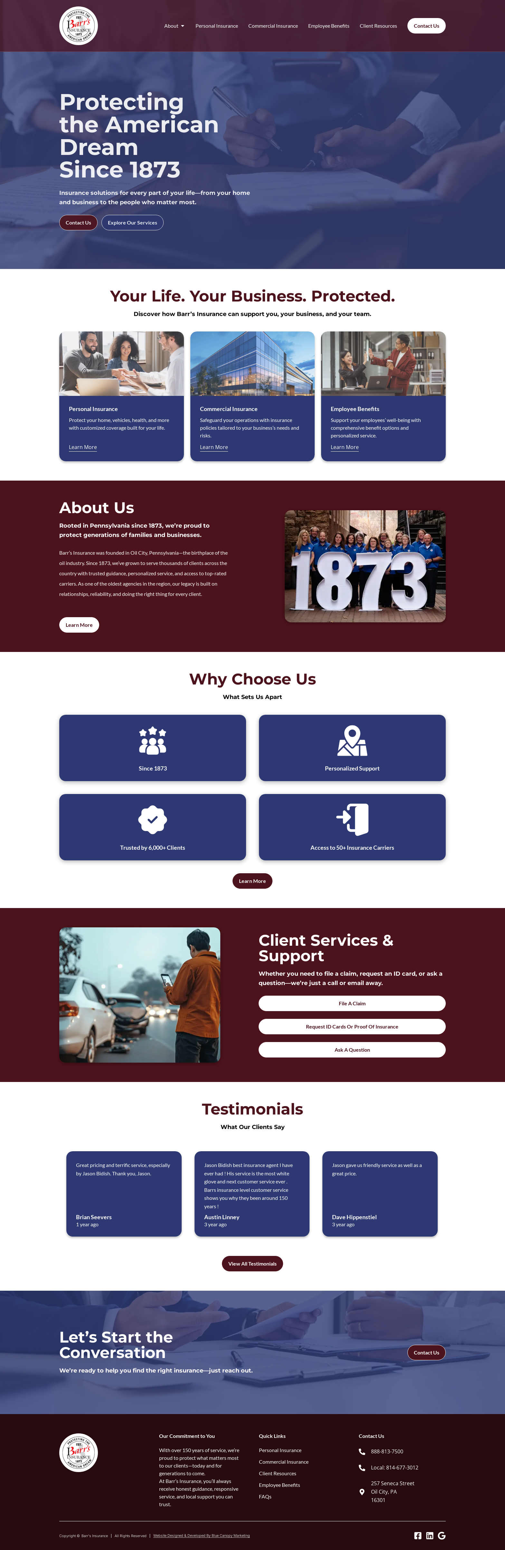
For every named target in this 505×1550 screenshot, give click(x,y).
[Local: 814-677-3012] (362, 1468)
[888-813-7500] (362, 1452)
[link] (402, 1452)
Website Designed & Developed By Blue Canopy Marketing (201, 1535)
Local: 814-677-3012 (394, 1467)
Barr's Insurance (94, 1536)
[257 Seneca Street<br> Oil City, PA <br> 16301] (362, 1492)
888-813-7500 (387, 1451)
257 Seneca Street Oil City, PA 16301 (392, 1491)
